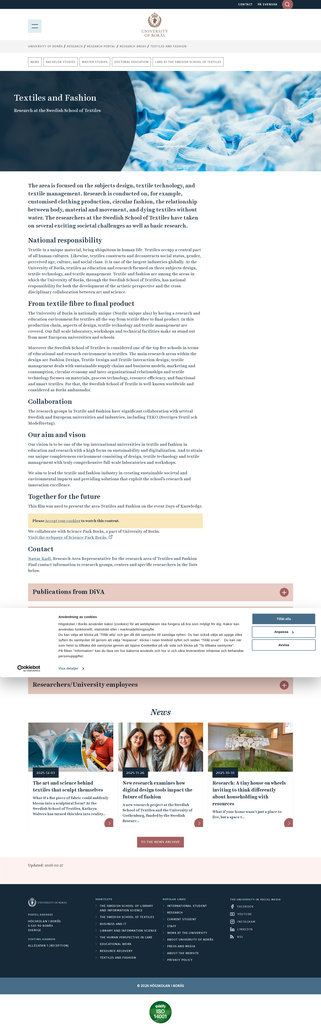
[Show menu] (34, 24)
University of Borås (45, 46)
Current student (181, 919)
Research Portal (101, 46)
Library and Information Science (128, 931)
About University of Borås (190, 939)
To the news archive (160, 842)
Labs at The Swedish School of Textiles (188, 62)
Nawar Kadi (39, 558)
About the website (183, 953)
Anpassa (284, 985)
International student (187, 906)
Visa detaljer (68, 1021)
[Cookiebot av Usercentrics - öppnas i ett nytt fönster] (28, 1021)
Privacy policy (180, 960)
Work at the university (187, 933)
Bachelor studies (60, 62)
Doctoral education (131, 62)
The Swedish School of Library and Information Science (126, 908)
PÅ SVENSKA (268, 4)
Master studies (95, 62)
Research (75, 46)
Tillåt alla (284, 972)
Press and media (181, 946)
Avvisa (283, 998)
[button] (284, 592)
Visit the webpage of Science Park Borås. (67, 537)
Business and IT (113, 924)
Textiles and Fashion (168, 46)
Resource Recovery (116, 951)
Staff (171, 926)
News (35, 62)
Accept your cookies (62, 521)
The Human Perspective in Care (126, 937)
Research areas (133, 46)
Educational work (116, 944)
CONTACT (245, 4)
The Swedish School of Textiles (127, 917)
